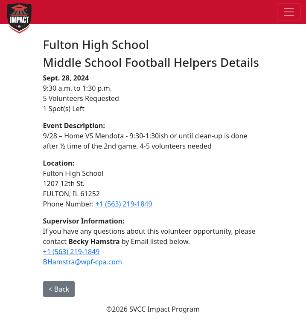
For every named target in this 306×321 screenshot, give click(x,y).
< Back (59, 289)
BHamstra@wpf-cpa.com (82, 262)
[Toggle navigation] (289, 11)
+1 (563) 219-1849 (124, 204)
